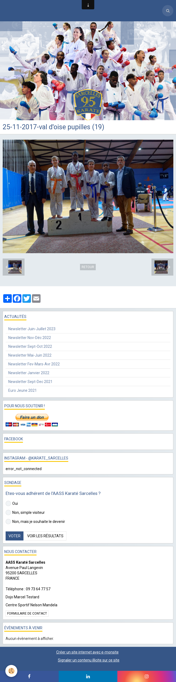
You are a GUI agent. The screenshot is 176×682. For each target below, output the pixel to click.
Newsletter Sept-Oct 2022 (30, 346)
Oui (12, 503)
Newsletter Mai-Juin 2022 (29, 355)
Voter (15, 536)
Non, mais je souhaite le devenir (35, 521)
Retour (88, 267)
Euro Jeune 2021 (22, 390)
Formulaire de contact (27, 613)
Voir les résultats (45, 536)
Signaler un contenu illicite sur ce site (88, 660)
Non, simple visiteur (25, 512)
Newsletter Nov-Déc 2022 (29, 338)
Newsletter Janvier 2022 (28, 373)
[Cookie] (11, 671)
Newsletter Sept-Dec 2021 (30, 382)
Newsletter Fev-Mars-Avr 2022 (34, 364)
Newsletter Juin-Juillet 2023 (31, 329)
